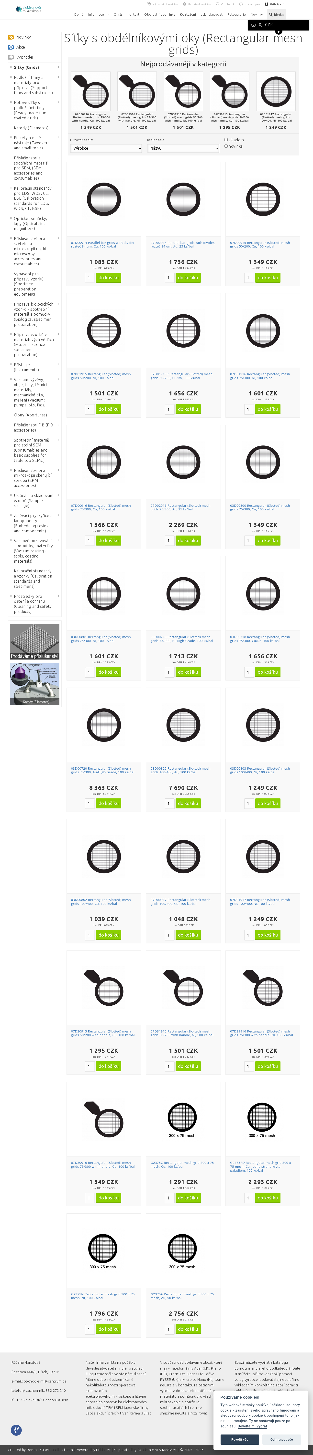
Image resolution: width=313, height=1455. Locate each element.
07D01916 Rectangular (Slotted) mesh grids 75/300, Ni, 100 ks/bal (260, 376)
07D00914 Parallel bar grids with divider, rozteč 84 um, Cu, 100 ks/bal (103, 244)
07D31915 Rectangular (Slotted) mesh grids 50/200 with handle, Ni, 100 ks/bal (182, 1033)
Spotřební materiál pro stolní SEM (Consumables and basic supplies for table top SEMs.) (29, 450)
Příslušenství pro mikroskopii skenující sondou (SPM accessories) (31, 478)
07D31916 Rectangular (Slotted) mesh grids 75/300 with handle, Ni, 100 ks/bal (261, 1033)
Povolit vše (239, 1439)
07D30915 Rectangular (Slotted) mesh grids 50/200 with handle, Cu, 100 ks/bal (103, 1033)
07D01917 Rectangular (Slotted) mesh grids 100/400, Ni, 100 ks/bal (260, 902)
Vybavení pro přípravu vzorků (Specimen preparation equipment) (27, 284)
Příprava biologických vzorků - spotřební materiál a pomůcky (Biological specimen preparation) (31, 314)
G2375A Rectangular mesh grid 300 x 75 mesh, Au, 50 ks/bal (182, 1296)
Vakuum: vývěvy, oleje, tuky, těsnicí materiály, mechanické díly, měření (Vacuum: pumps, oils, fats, (28, 392)
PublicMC (104, 1450)
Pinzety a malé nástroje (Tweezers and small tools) (30, 142)
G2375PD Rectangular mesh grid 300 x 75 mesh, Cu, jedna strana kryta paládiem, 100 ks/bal (260, 1166)
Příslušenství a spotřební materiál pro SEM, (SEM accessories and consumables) (29, 168)
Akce (20, 47)
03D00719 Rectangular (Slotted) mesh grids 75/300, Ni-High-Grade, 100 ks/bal (182, 639)
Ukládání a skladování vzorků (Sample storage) (31, 500)
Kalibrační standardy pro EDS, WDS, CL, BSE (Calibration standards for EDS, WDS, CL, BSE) (31, 198)
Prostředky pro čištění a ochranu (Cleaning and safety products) (31, 604)
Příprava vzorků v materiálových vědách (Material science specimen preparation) (32, 344)
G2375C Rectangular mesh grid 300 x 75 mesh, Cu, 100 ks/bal (182, 1164)
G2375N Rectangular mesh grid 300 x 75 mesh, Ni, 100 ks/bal (103, 1296)
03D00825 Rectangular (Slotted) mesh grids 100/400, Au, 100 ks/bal (181, 770)
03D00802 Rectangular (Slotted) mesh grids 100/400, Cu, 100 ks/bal (101, 902)
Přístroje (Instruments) (24, 367)
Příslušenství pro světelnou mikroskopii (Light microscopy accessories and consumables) (28, 251)
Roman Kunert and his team (50, 1450)
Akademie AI (147, 1450)
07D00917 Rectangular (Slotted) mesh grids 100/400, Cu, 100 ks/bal (181, 902)
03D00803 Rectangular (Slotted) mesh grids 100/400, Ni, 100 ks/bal (260, 770)
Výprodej (24, 57)
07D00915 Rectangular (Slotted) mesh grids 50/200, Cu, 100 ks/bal (260, 244)
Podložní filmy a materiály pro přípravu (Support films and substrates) (31, 85)
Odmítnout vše (281, 1439)
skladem (236, 140)
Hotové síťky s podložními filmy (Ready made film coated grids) (28, 110)
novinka (236, 146)
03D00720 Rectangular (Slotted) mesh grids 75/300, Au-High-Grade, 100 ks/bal (102, 770)
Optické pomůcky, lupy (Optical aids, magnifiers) (28, 223)
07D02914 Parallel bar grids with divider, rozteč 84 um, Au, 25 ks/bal (183, 244)
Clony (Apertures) (28, 415)
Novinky (23, 37)
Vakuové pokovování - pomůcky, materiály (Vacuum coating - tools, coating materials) (31, 550)
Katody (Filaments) (29, 128)
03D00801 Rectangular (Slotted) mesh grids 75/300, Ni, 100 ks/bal (101, 639)
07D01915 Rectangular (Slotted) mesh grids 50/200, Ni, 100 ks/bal (101, 376)
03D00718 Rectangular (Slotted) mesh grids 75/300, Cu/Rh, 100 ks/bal (260, 639)
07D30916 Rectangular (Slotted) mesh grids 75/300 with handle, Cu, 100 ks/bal (103, 1164)
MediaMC (170, 1450)
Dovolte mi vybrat (252, 1426)
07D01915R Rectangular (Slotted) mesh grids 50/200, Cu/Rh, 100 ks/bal (181, 376)
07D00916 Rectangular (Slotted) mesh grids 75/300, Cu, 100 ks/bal (101, 507)
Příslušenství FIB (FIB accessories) (31, 427)
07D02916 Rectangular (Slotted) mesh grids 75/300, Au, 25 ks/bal (181, 507)
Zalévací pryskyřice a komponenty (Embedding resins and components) (31, 523)
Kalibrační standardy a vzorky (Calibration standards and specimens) (31, 578)
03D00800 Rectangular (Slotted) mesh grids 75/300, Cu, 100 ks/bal (260, 507)
